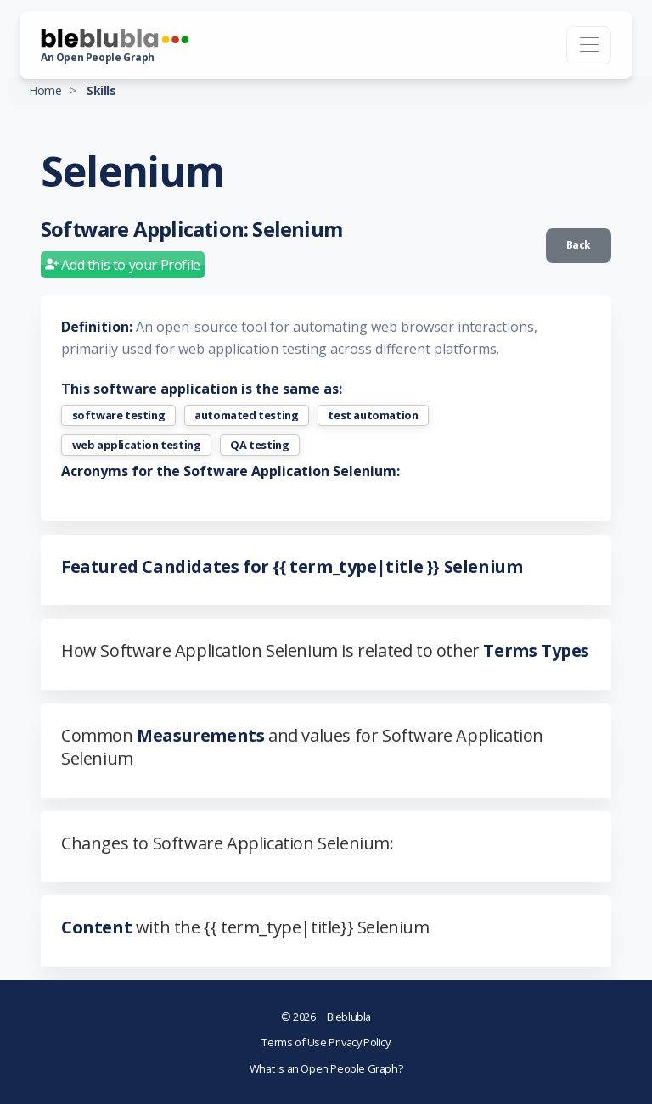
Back (578, 245)
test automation (373, 415)
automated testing (246, 415)
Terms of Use (295, 1042)
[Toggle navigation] (588, 45)
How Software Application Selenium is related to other (325, 650)
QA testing (259, 445)
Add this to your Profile (122, 264)
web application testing (136, 445)
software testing (119, 415)
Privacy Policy (359, 1042)
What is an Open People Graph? (326, 1068)
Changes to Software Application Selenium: (227, 843)
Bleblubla (326, 1016)
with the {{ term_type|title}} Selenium (245, 927)
